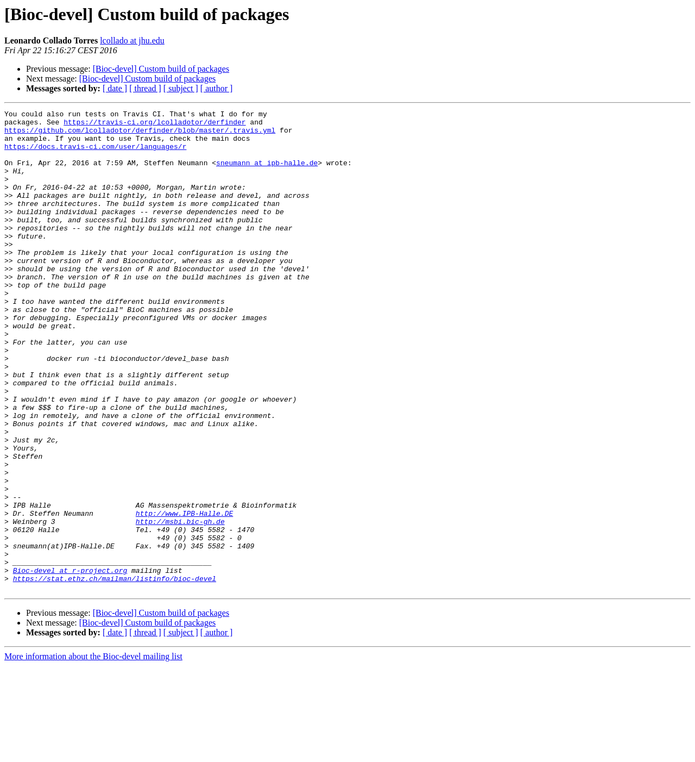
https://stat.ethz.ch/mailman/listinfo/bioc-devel (114, 673)
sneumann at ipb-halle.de (267, 174)
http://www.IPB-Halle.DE (184, 594)
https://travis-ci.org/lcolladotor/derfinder (154, 125)
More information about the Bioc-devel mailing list (93, 752)
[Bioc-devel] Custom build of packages (161, 68)
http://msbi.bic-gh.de (180, 604)
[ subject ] (180, 88)
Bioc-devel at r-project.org (70, 663)
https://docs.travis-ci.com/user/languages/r (95, 154)
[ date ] (115, 88)
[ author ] (216, 88)
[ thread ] (145, 88)
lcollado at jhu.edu (132, 40)
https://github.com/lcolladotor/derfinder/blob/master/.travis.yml (139, 135)
